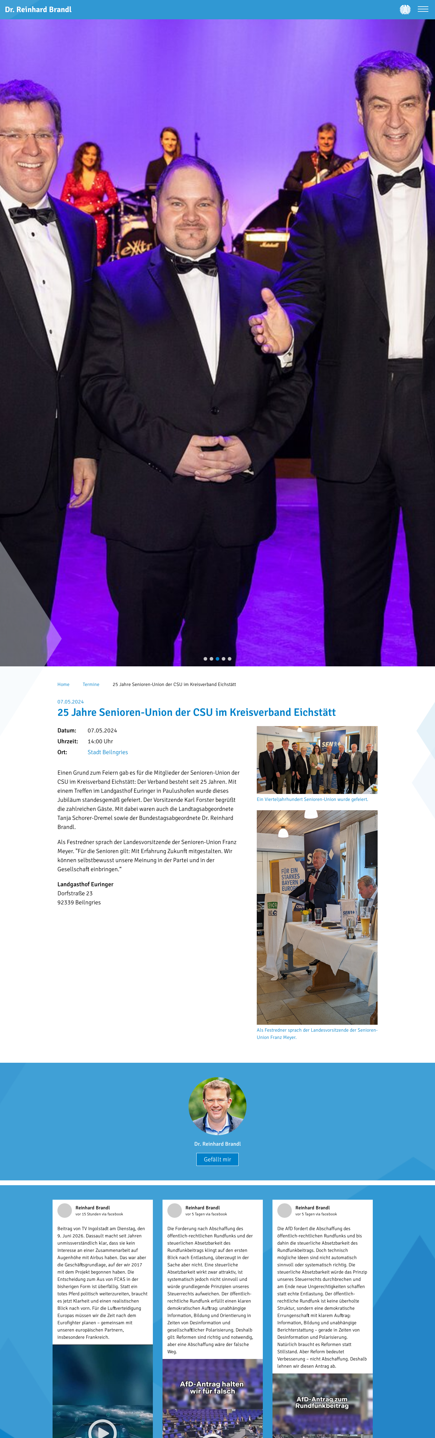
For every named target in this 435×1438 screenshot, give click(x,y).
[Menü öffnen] (423, 10)
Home (63, 684)
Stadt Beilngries (108, 752)
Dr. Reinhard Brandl (217, 1144)
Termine (91, 684)
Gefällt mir (217, 1159)
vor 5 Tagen (195, 1214)
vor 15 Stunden (89, 1214)
